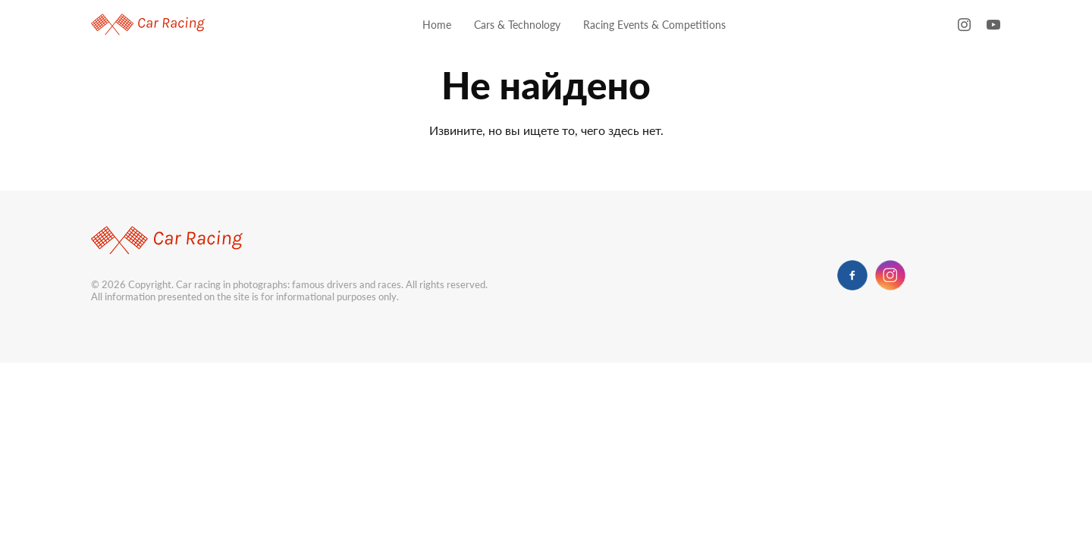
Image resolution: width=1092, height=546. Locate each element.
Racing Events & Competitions (654, 24)
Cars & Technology (517, 24)
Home (436, 24)
